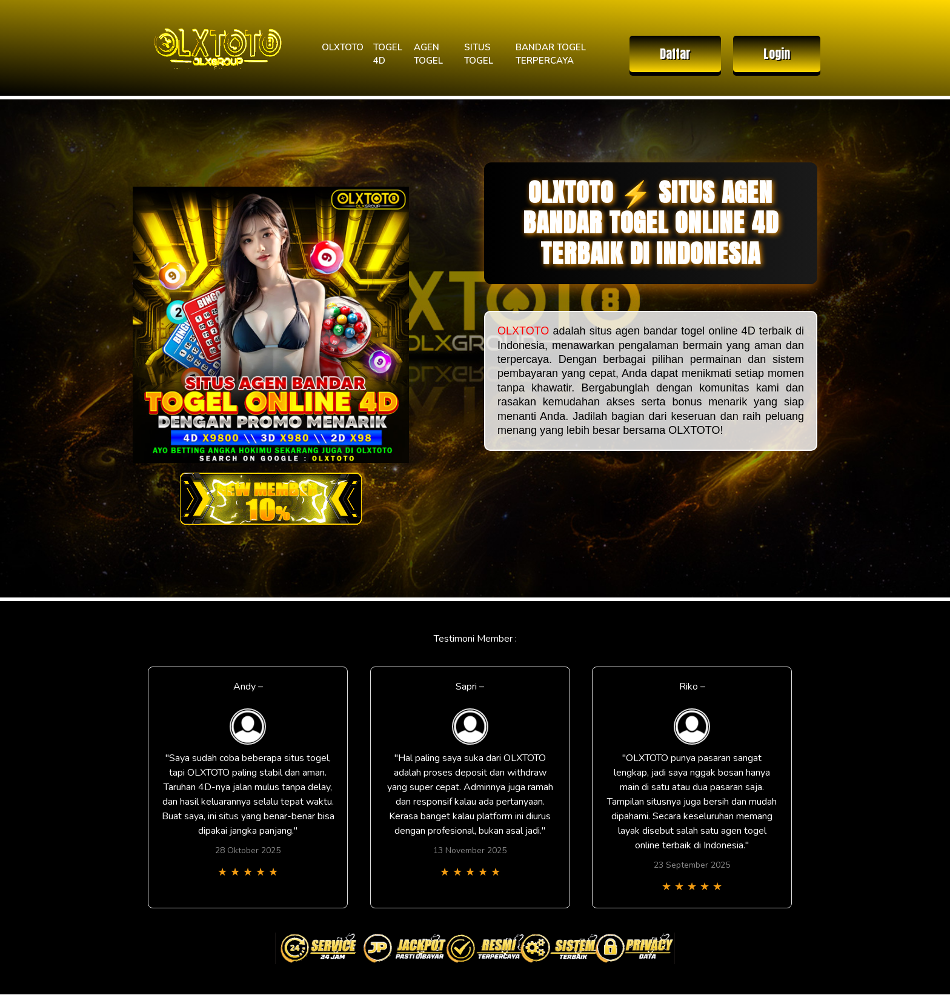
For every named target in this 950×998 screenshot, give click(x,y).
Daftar (675, 53)
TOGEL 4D (387, 54)
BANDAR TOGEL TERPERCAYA (551, 54)
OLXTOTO (343, 47)
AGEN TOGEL (428, 54)
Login (776, 53)
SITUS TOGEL (478, 54)
